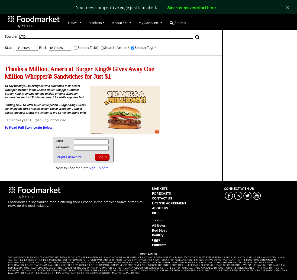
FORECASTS (161, 193)
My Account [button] (149, 23)
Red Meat (159, 230)
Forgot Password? (68, 157)
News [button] (73, 23)
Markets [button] (95, 23)
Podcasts (159, 245)
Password (62, 147)
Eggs (156, 240)
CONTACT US (162, 198)
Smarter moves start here (191, 8)
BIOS (155, 213)
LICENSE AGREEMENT (169, 203)
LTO (106, 37)
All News (159, 225)
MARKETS (160, 188)
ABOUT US (160, 208)
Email (59, 141)
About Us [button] (120, 23)
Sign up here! (99, 168)
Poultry (158, 235)
